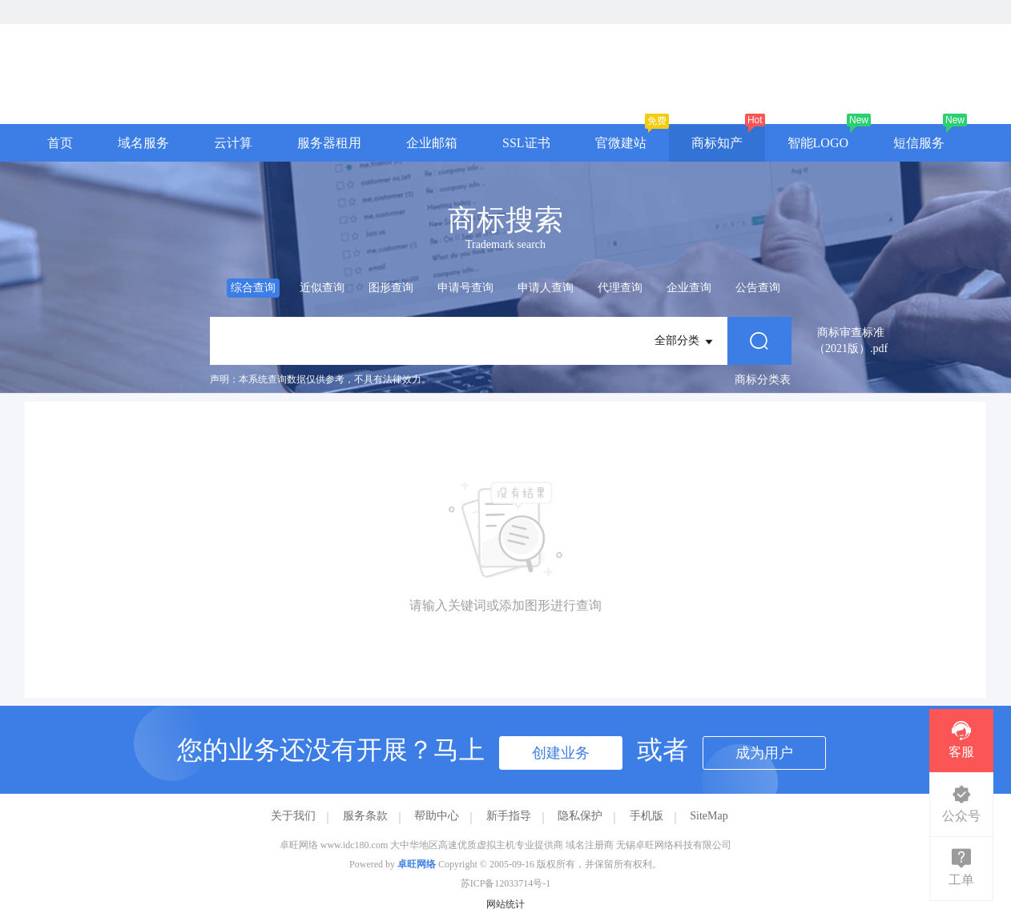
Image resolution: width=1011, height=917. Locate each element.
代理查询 (620, 288)
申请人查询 (546, 288)
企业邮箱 (431, 143)
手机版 (646, 816)
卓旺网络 (416, 864)
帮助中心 (436, 816)
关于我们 (293, 816)
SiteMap (708, 816)
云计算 (233, 143)
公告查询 (757, 288)
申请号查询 (465, 288)
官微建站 (620, 143)
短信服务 (919, 143)
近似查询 (322, 288)
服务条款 (365, 816)
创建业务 (561, 753)
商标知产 (717, 143)
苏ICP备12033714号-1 (506, 883)
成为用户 (764, 753)
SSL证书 (526, 143)
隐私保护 (580, 816)
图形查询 (391, 288)
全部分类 (685, 342)
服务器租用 (329, 143)
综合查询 (253, 288)
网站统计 (505, 904)
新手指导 (508, 816)
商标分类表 (763, 380)
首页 (60, 143)
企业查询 (689, 288)
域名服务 (143, 143)
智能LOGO (817, 143)
